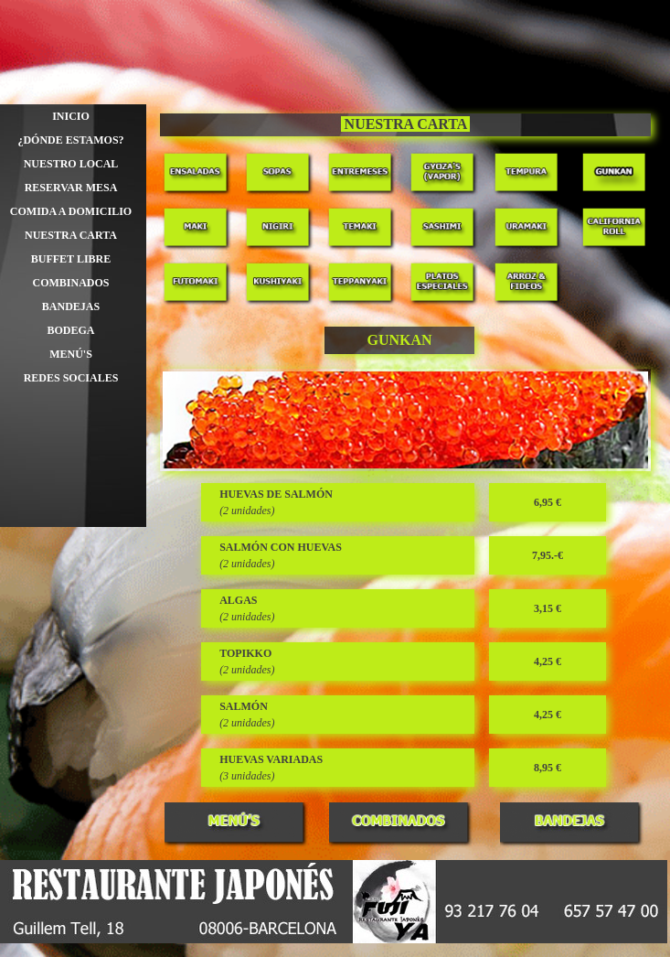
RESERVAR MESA (71, 187)
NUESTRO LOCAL (71, 163)
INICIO (71, 116)
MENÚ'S (70, 354)
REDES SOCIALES (71, 377)
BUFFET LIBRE (71, 259)
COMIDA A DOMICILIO (71, 211)
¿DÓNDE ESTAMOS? (70, 140)
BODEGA (70, 330)
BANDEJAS (71, 306)
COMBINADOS (70, 282)
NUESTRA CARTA (71, 235)
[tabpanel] (405, 125)
